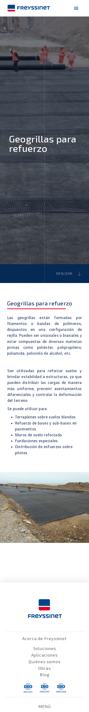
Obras (44, 668)
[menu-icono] (76, 8)
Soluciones (44, 648)
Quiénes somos (44, 661)
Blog (44, 674)
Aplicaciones (44, 655)
